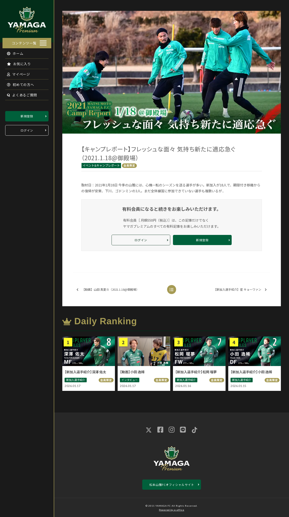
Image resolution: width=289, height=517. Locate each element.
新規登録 (27, 115)
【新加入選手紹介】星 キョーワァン (240, 290)
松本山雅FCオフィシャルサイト (171, 484)
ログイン (27, 129)
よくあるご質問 (20, 93)
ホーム (13, 52)
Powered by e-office (171, 509)
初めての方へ (18, 83)
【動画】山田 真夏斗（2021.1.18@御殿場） (108, 290)
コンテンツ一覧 (24, 41)
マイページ (16, 72)
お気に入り (16, 62)
